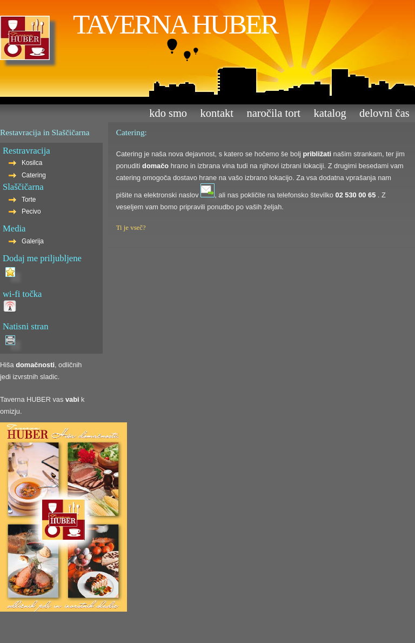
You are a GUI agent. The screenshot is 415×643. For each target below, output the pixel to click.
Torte (29, 199)
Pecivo (31, 211)
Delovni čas (384, 113)
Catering (34, 175)
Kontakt (216, 113)
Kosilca (32, 163)
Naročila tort (273, 113)
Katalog (329, 113)
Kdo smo (168, 113)
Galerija (33, 241)
